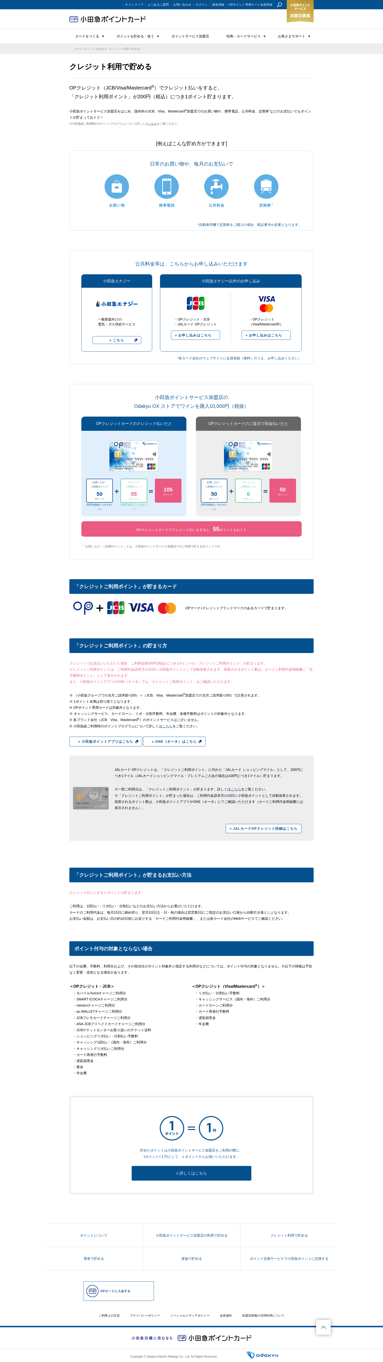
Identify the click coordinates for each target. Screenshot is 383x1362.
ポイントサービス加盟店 (190, 36)
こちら (152, 123)
